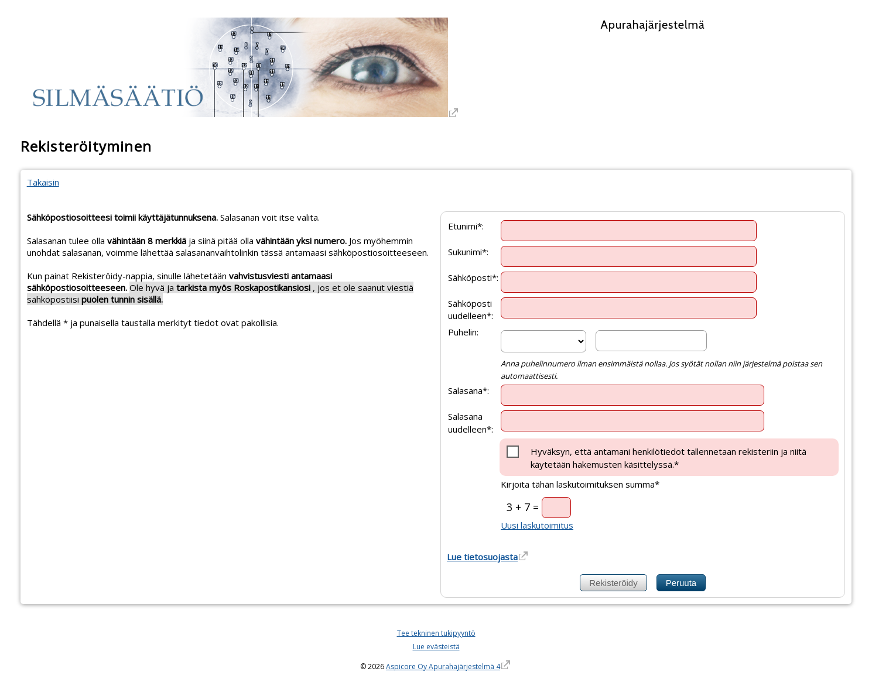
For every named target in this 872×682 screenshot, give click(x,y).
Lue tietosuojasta (482, 557)
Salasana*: (468, 390)
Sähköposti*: (473, 277)
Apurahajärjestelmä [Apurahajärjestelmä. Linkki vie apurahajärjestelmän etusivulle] (652, 25)
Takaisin (43, 182)
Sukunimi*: (468, 251)
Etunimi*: (466, 225)
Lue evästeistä (436, 647)
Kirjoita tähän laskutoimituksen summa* (580, 484)
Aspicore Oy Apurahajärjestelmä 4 (443, 666)
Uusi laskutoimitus (537, 525)
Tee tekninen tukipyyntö (436, 633)
